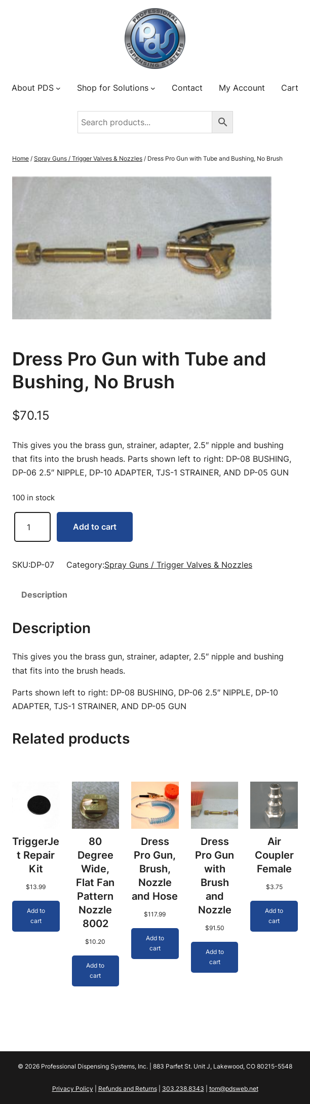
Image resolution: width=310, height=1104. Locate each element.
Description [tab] (44, 595)
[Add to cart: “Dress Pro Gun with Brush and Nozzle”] (215, 957)
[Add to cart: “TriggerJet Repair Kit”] (36, 916)
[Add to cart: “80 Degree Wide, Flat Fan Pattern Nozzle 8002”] (96, 970)
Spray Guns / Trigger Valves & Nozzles (88, 158)
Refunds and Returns (127, 1088)
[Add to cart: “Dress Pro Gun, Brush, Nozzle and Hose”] (155, 943)
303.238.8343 (183, 1088)
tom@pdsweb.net (233, 1088)
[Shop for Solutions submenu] (153, 88)
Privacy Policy (72, 1088)
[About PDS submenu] (58, 88)
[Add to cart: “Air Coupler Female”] (274, 916)
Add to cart (95, 527)
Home (20, 158)
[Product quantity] (32, 527)
